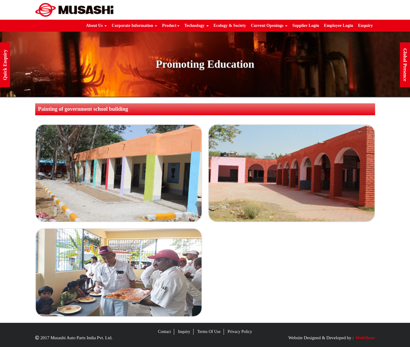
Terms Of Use (208, 331)
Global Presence (405, 64)
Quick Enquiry (4, 65)
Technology (196, 25)
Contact (164, 331)
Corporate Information (134, 25)
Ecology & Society (229, 25)
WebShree (365, 337)
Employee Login (338, 25)
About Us (96, 25)
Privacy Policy (240, 331)
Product (171, 25)
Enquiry (365, 25)
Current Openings (269, 25)
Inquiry (184, 331)
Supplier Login (305, 25)
